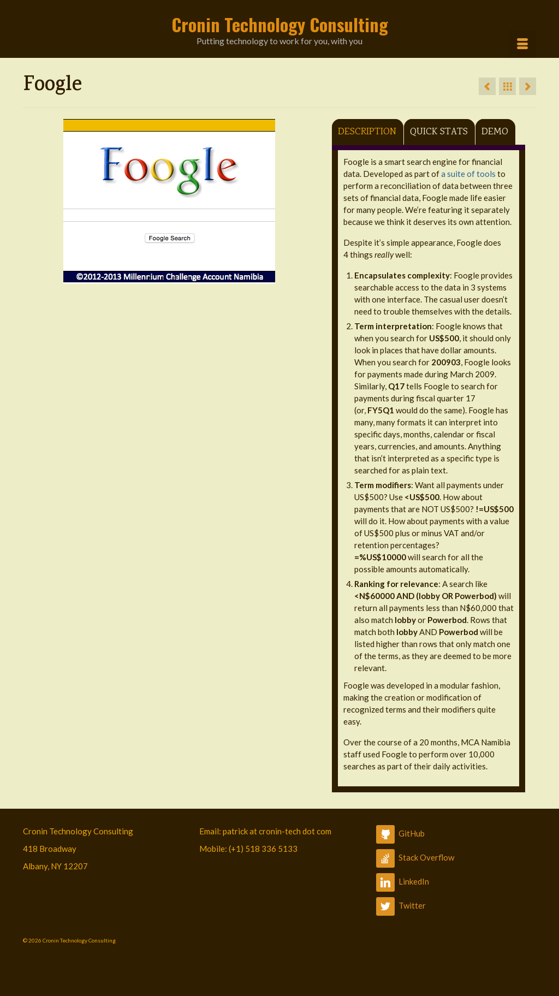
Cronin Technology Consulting (279, 24)
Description (367, 132)
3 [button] (175, 278)
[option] (169, 201)
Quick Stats (439, 132)
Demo (494, 132)
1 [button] (149, 278)
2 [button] (162, 278)
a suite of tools (468, 174)
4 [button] (188, 278)
